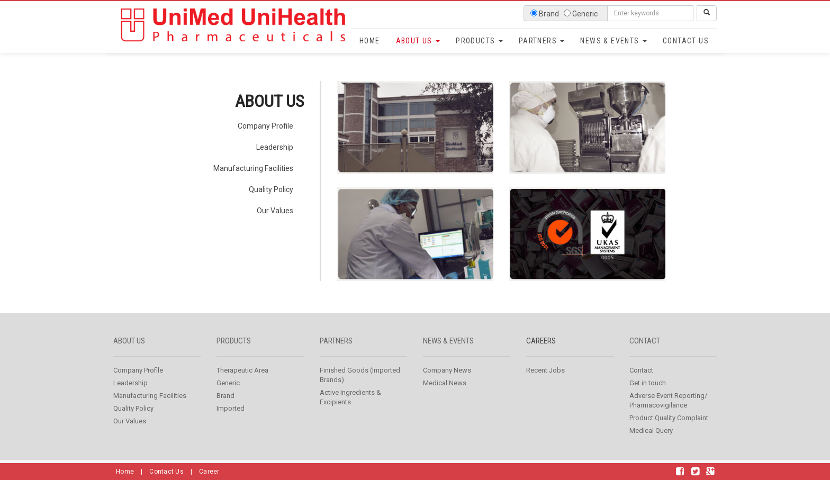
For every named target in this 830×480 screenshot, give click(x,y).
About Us (418, 41)
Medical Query (651, 430)
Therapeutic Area (242, 370)
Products (479, 41)
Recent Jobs (545, 370)
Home (369, 41)
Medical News (444, 383)
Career (209, 471)
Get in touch (647, 383)
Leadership (274, 147)
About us (129, 341)
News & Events (613, 41)
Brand (225, 396)
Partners (542, 41)
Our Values (275, 210)
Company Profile (265, 126)
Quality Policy (271, 189)
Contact (644, 341)
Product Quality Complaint (668, 418)
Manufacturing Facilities (253, 168)
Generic (228, 383)
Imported (230, 408)
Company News (447, 370)
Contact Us (686, 41)
